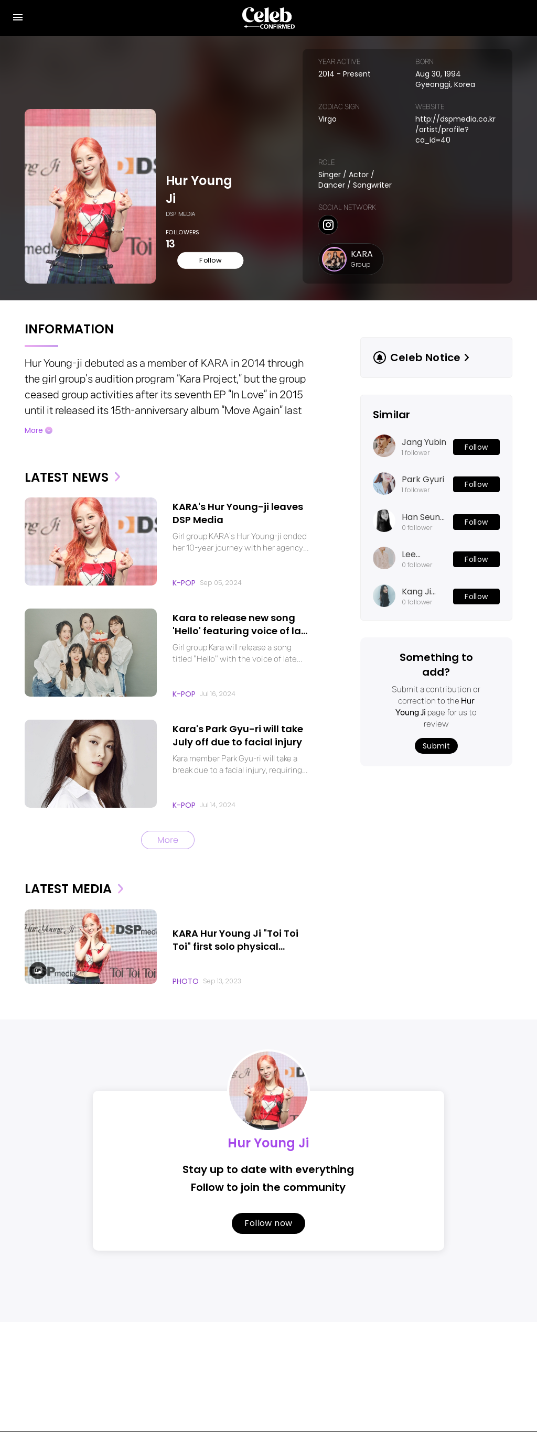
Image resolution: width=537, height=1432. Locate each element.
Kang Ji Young (416, 581)
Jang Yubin (424, 432)
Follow (197, 249)
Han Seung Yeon (423, 507)
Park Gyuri (423, 469)
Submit (436, 735)
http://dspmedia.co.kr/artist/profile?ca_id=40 (452, 124)
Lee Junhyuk (419, 544)
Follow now (268, 1211)
